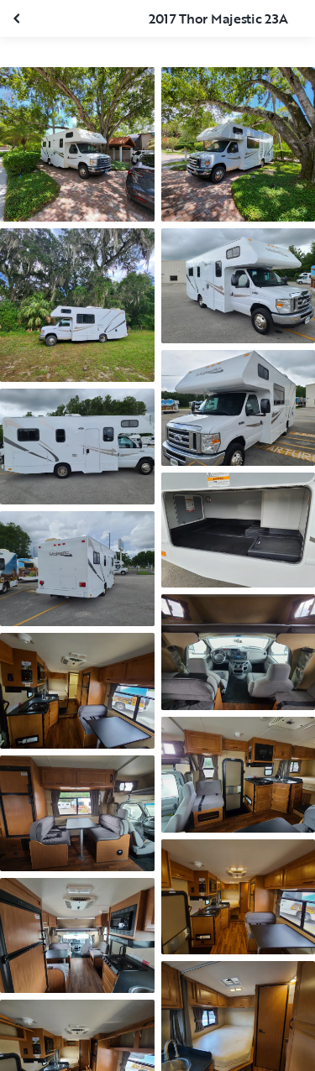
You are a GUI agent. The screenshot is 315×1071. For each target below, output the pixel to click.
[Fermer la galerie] (18, 18)
